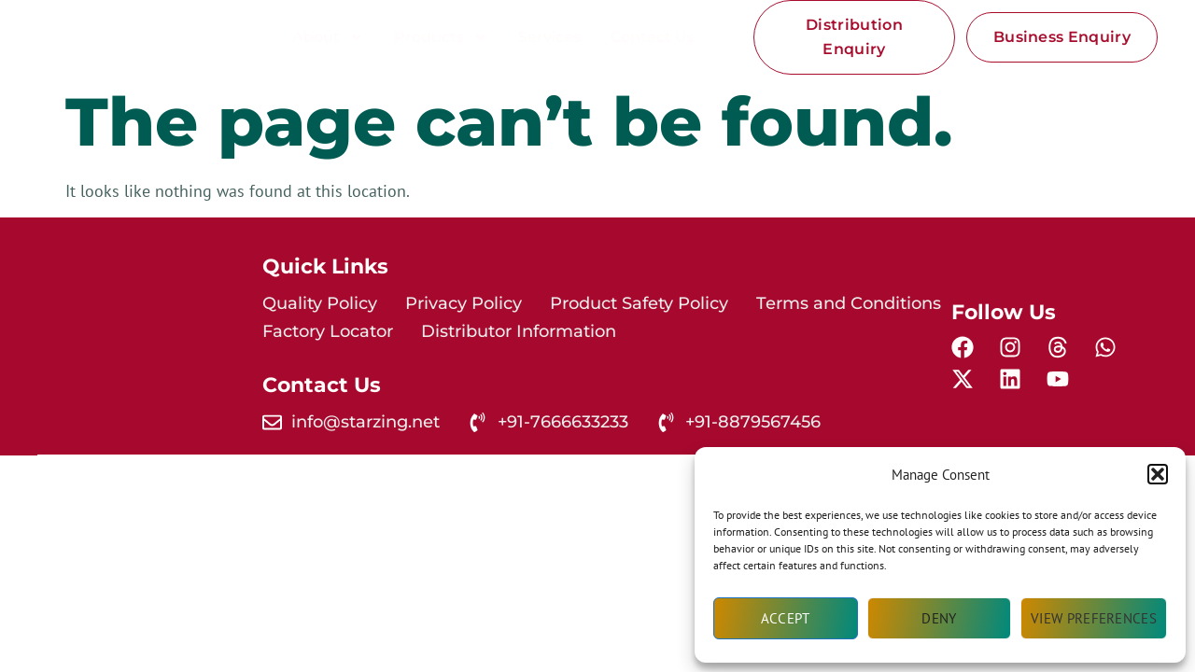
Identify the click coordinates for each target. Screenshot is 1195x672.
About (328, 37)
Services (549, 37)
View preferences (1094, 618)
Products (441, 37)
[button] (1157, 474)
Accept (785, 618)
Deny (938, 618)
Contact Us (653, 37)
